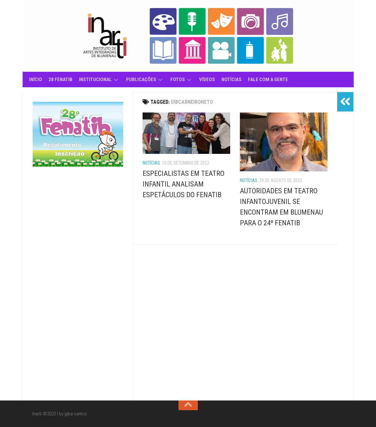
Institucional (95, 79)
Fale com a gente (268, 79)
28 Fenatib (60, 79)
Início (35, 79)
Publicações (141, 79)
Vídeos (207, 79)
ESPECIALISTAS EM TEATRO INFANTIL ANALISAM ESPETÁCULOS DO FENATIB (183, 184)
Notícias (231, 79)
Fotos (177, 79)
